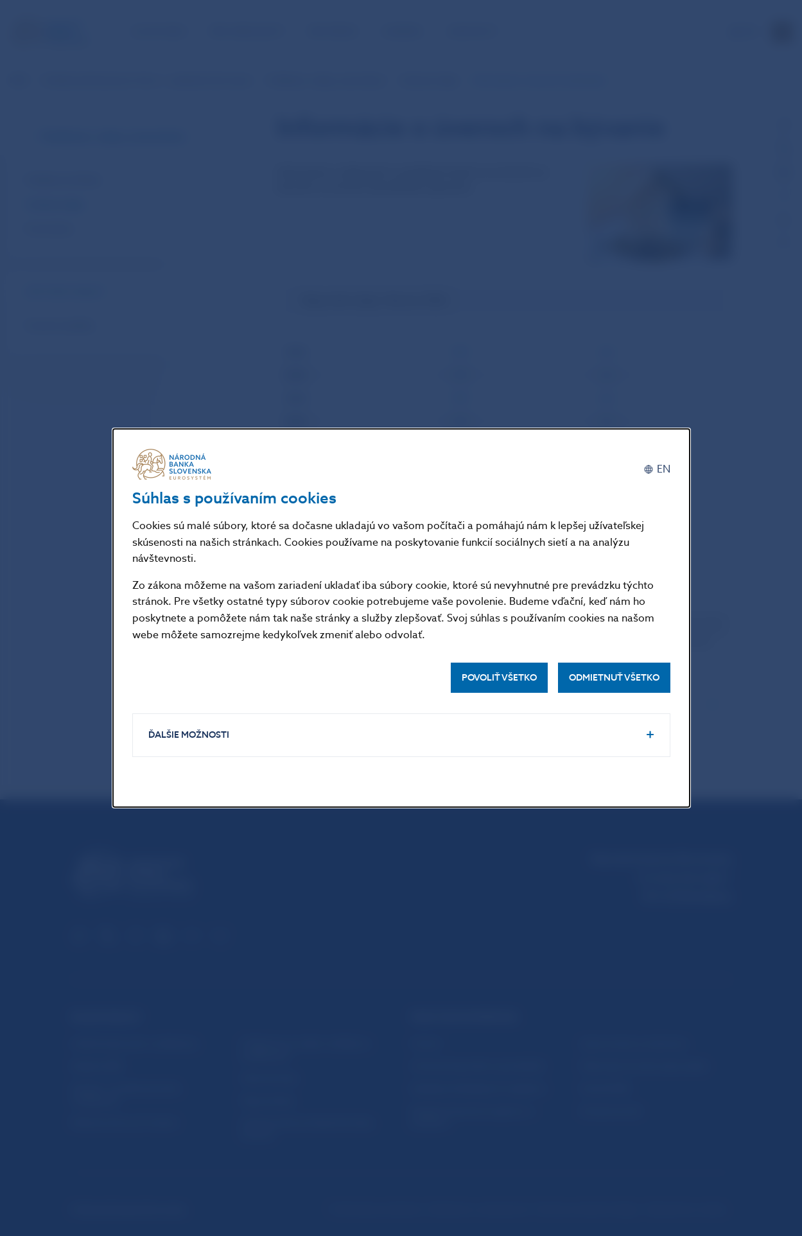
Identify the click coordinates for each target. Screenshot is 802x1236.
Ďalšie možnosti (188, 735)
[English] (656, 469)
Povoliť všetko (499, 677)
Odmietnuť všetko (614, 677)
